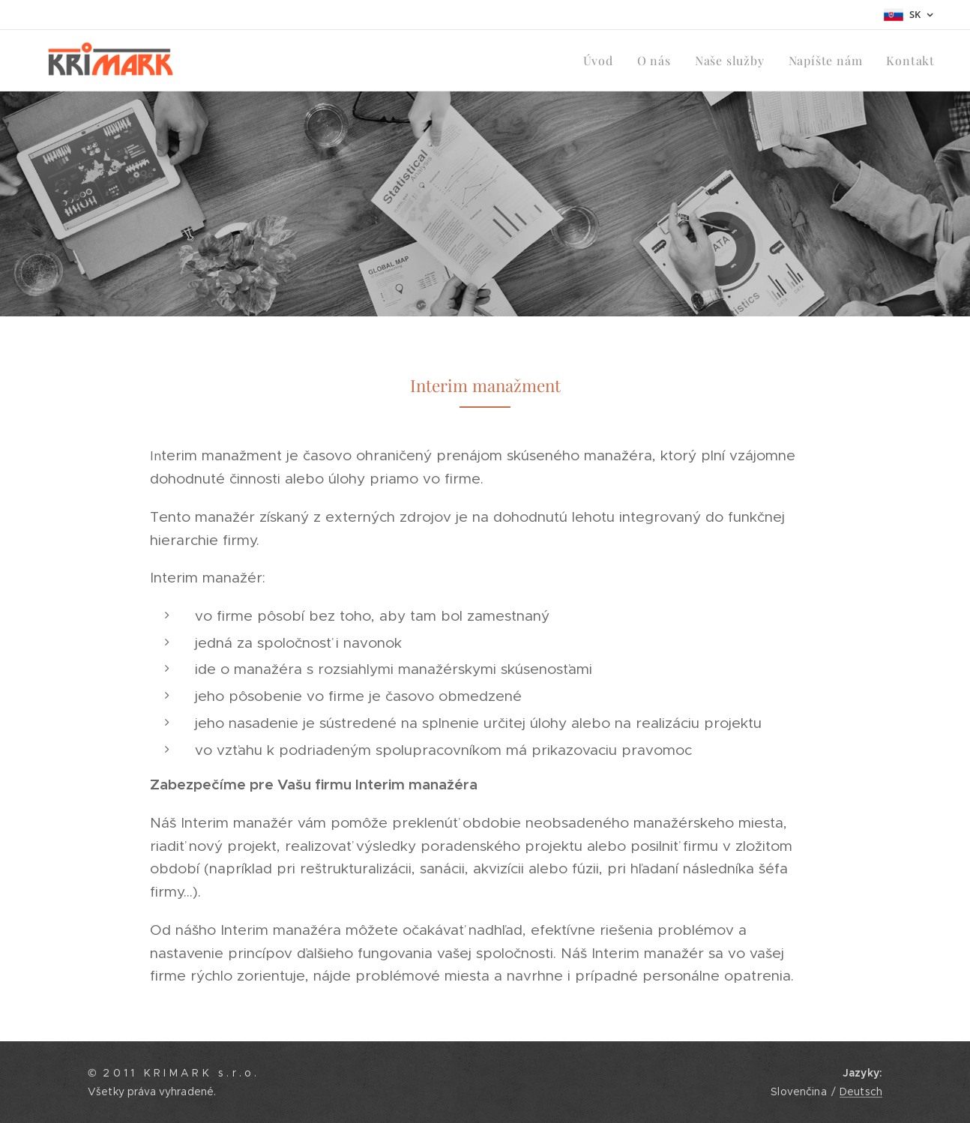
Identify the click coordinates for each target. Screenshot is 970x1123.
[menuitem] (613, 60)
